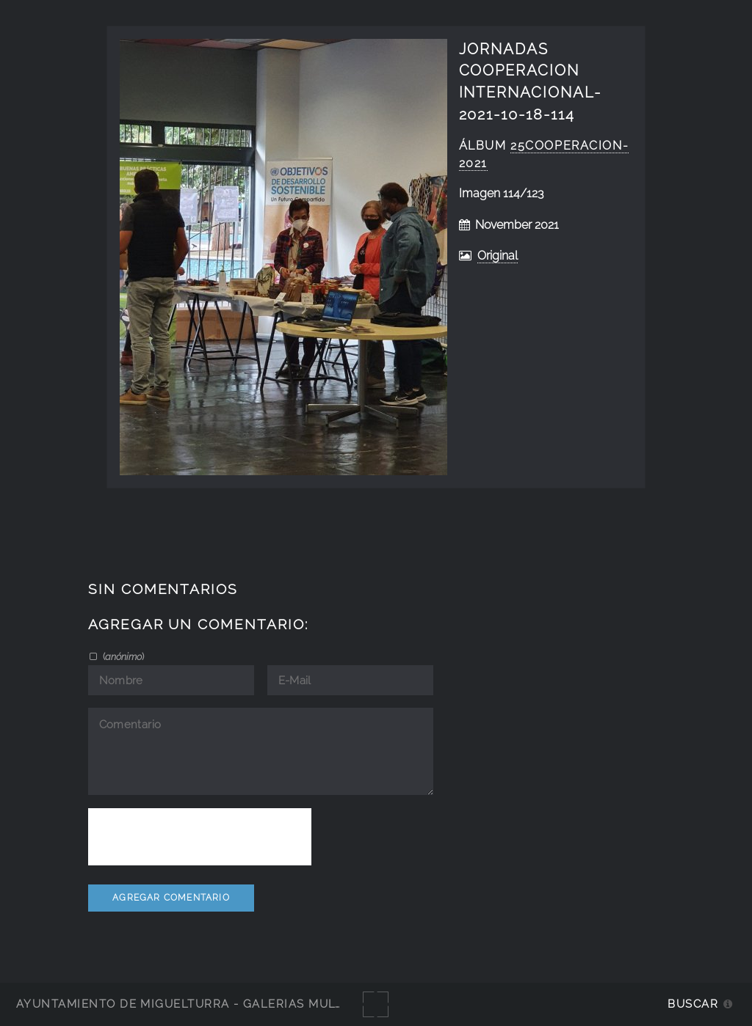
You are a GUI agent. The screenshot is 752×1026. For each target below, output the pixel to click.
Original (497, 256)
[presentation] (199, 836)
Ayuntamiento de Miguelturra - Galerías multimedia (201, 1003)
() (122, 656)
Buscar (693, 1003)
